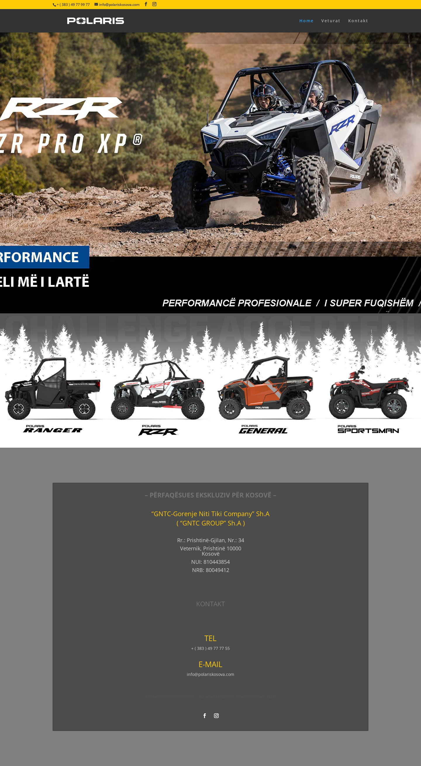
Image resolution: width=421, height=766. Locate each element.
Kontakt (358, 21)
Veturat (331, 21)
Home (306, 21)
